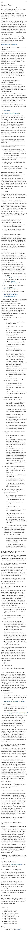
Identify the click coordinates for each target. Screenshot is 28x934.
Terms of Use (7, 110)
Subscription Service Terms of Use (12, 113)
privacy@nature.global (16, 864)
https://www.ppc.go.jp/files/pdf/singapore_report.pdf (16, 712)
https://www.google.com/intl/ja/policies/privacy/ (15, 277)
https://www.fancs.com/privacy (11, 288)
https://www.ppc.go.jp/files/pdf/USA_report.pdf (14, 701)
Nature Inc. (19, 929)
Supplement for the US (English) (9, 44)
